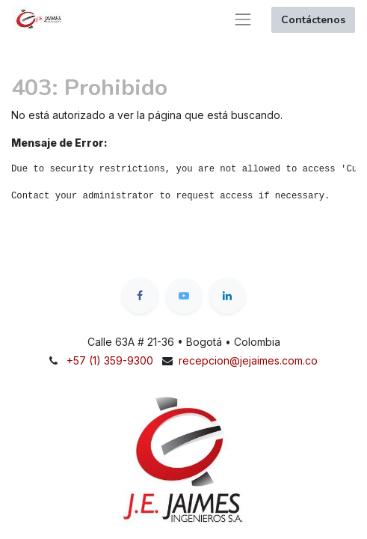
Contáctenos (313, 20)
